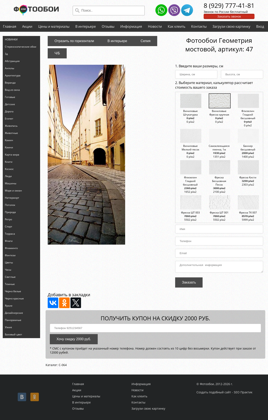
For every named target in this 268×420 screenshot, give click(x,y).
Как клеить (176, 26)
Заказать (189, 283)
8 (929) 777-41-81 (229, 5)
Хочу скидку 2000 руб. (74, 340)
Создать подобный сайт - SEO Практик (224, 392)
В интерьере (85, 26)
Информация (131, 26)
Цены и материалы (53, 26)
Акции (27, 26)
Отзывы (108, 26)
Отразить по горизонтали (74, 41)
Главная (9, 26)
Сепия (145, 41)
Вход (260, 26)
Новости (155, 26)
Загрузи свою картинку (231, 26)
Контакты (199, 26)
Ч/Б (57, 53)
